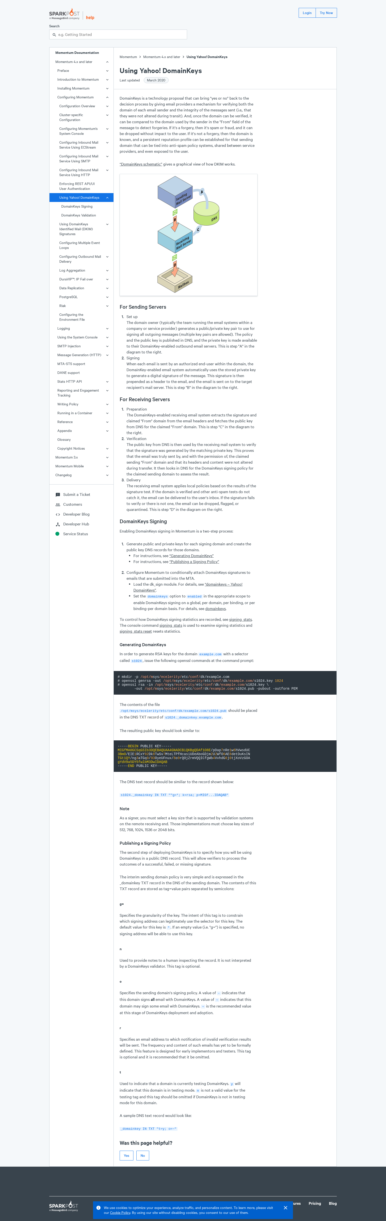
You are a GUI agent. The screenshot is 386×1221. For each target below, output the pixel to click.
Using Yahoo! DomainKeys (79, 197)
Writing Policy (67, 404)
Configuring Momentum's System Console (78, 131)
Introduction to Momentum (78, 79)
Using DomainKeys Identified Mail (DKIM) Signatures (76, 229)
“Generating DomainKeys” (191, 555)
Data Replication (71, 288)
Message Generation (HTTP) (79, 354)
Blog (333, 1196)
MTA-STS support (71, 363)
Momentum (128, 56)
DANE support (68, 372)
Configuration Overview (77, 106)
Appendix (64, 430)
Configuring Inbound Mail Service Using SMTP (78, 158)
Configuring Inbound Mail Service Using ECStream (78, 145)
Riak (62, 305)
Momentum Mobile (69, 466)
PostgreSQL (68, 296)
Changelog (63, 475)
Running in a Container (74, 413)
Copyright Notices (71, 448)
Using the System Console (77, 337)
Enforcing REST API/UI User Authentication (77, 186)
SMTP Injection (69, 346)
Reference (65, 421)
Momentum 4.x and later (73, 61)
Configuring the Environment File (72, 317)
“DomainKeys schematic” (141, 164)
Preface (63, 70)
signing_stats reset (136, 630)
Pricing (315, 1196)
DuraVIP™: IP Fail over (76, 279)
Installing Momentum (73, 88)
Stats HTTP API (69, 381)
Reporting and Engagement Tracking (78, 392)
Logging (63, 328)
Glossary (64, 439)
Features (293, 1196)
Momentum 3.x (66, 457)
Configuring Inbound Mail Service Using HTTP (78, 172)
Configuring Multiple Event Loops (79, 245)
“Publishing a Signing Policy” (194, 561)
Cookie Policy (120, 1212)
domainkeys (215, 607)
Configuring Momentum (75, 97)
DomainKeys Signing (77, 206)
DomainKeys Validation (78, 215)
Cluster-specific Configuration (71, 117)
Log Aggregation (72, 270)
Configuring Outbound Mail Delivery (80, 259)
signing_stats (240, 618)
